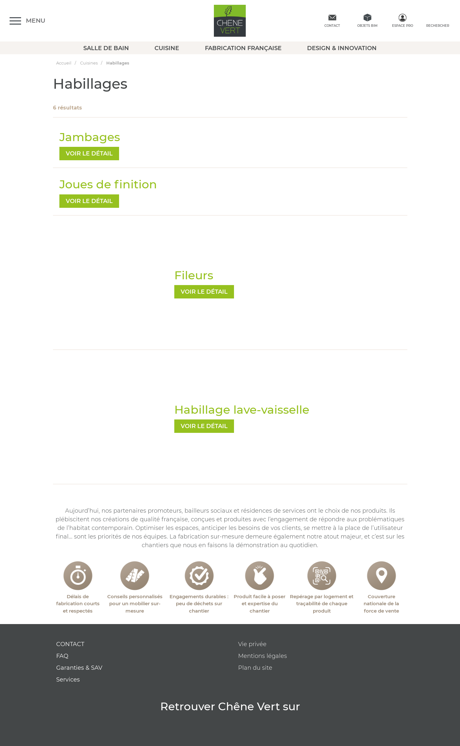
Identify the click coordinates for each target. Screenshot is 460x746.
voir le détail (89, 153)
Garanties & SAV (79, 667)
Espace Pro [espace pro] (402, 26)
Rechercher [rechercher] (437, 26)
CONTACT (70, 644)
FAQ (62, 655)
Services (68, 679)
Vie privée (252, 644)
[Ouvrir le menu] (27, 21)
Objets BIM (367, 26)
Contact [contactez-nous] (332, 26)
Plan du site (255, 667)
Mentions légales (262, 655)
